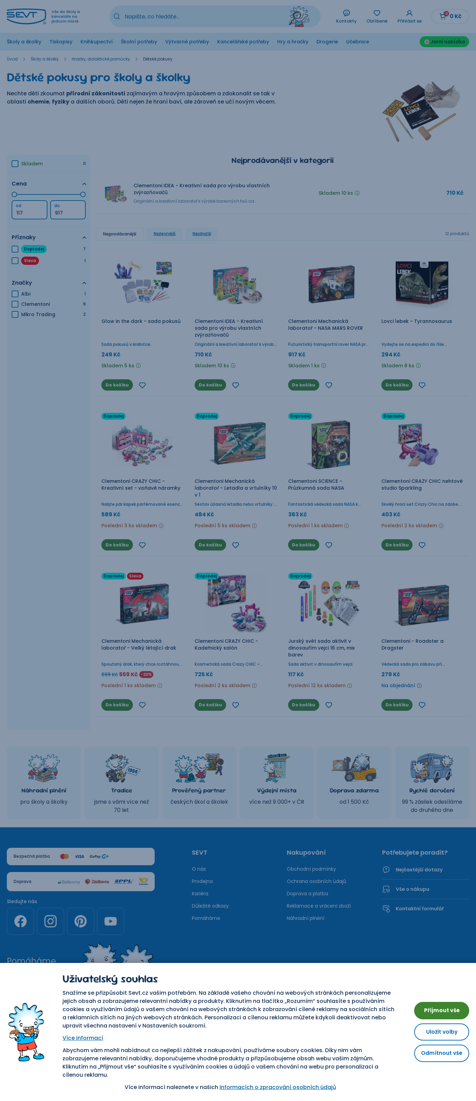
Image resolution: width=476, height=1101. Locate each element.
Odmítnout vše (438, 1055)
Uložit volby (438, 1032)
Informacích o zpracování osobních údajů (274, 1087)
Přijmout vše (438, 1008)
